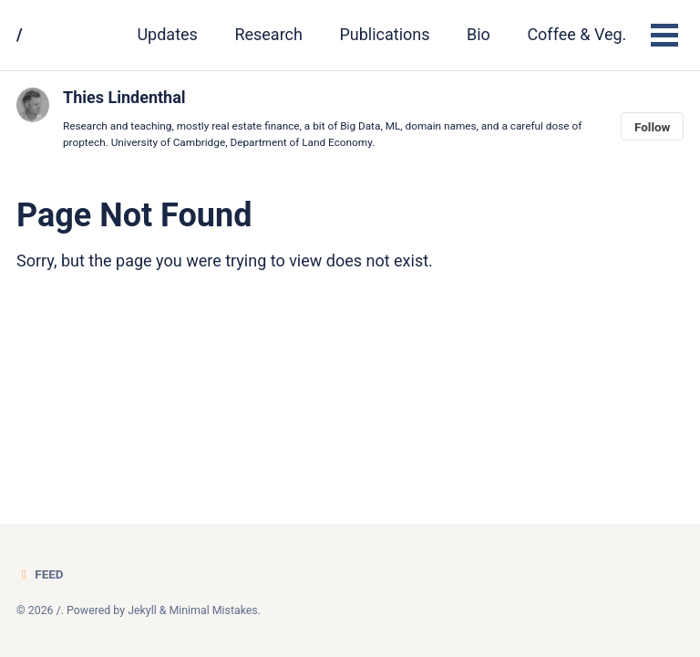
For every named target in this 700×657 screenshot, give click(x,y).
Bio (478, 34)
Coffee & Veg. (576, 34)
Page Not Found (134, 215)
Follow (652, 127)
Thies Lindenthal (124, 97)
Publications (384, 34)
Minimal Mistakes (213, 610)
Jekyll (142, 610)
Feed (40, 574)
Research (268, 34)
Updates (167, 34)
